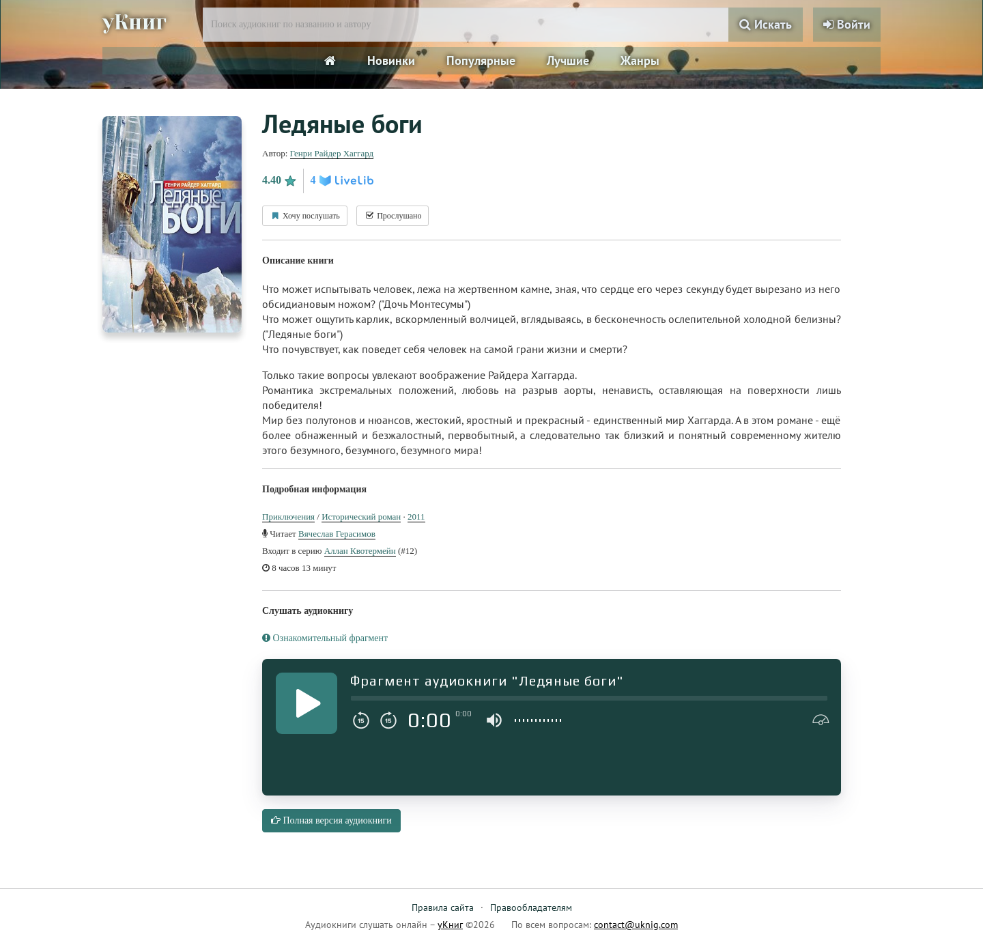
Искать (765, 24)
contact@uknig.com (636, 924)
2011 (416, 516)
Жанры (640, 60)
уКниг (134, 22)
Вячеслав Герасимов (336, 534)
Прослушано (392, 216)
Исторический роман (361, 516)
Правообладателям (531, 907)
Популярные (480, 60)
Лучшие (568, 60)
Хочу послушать (305, 216)
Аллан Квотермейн (360, 551)
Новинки (391, 60)
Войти (846, 24)
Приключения (288, 516)
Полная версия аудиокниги (331, 820)
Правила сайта (443, 907)
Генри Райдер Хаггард (332, 153)
